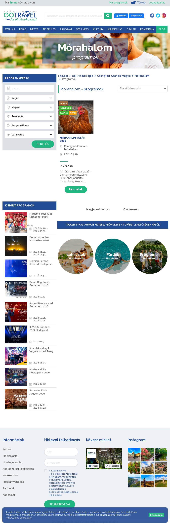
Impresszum (10, 475)
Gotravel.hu (104, 451)
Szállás (10, 29)
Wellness (82, 29)
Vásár (63, 103)
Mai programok (118, 2)
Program (66, 29)
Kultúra (98, 29)
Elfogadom (156, 515)
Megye (34, 29)
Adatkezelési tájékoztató (18, 468)
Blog (162, 29)
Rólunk (6, 449)
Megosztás (112, 466)
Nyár (73, 113)
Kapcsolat (8, 494)
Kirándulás (115, 29)
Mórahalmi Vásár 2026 (72, 139)
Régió (22, 29)
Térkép (138, 2)
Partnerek (8, 488)
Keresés (43, 144)
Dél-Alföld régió (82, 75)
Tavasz (64, 113)
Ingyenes (66, 108)
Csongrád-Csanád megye (114, 75)
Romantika (147, 29)
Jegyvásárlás (157, 2)
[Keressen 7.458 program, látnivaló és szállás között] (74, 16)
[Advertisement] (29, 175)
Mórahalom (142, 75)
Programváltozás (13, 481)
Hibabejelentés (12, 462)
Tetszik (93, 466)
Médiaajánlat (10, 456)
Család (131, 29)
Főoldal (63, 75)
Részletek (76, 189)
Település (49, 29)
